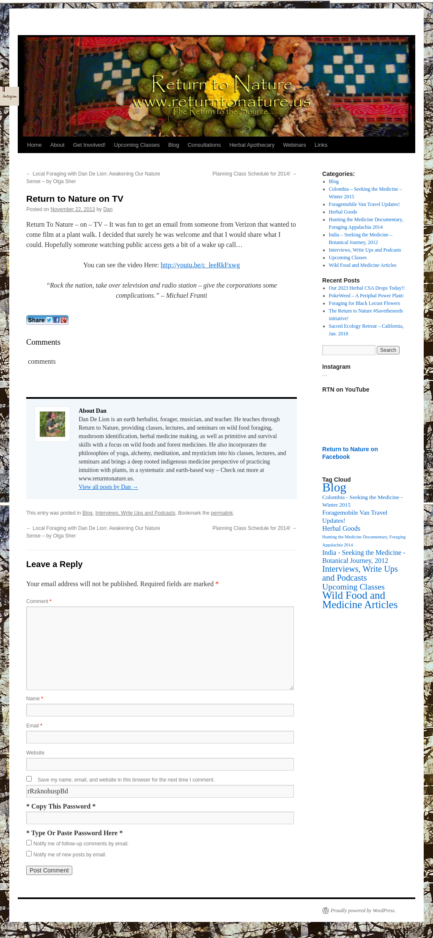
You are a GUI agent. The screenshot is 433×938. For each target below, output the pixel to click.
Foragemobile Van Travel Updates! (364, 204)
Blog (173, 145)
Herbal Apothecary (251, 145)
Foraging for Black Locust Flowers (364, 303)
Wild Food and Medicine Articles (363, 265)
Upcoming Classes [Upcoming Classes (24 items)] (353, 586)
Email (34, 726)
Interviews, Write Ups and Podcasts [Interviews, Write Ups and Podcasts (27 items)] (360, 573)
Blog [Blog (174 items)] (334, 487)
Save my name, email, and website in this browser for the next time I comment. (126, 780)
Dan (107, 209)
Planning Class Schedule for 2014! (255, 174)
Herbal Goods (343, 212)
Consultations (204, 145)
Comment (39, 601)
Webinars (294, 145)
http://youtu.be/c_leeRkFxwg (200, 265)
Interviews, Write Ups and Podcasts (135, 513)
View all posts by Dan (108, 487)
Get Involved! (89, 145)
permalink (222, 513)
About (57, 145)
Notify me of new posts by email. (70, 855)
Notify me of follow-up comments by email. (81, 844)
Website (35, 753)
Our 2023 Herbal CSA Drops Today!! (367, 288)
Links (321, 145)
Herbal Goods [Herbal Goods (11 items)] (341, 528)
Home (34, 145)
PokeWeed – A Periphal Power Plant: (366, 296)
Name (34, 699)
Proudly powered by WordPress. (363, 910)
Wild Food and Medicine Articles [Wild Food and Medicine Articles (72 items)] (359, 600)
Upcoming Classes (136, 145)
